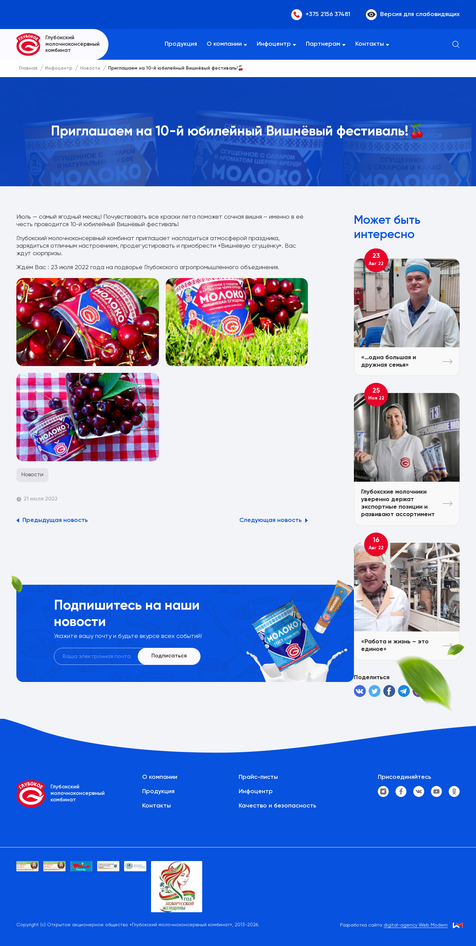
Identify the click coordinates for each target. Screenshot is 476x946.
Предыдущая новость (55, 520)
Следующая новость (270, 520)
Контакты (369, 44)
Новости (32, 475)
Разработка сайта (394, 925)
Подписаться (169, 656)
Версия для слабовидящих (413, 14)
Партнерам (323, 44)
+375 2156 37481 (320, 14)
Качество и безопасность (277, 806)
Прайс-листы (258, 777)
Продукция (181, 44)
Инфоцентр (274, 44)
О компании (224, 44)
